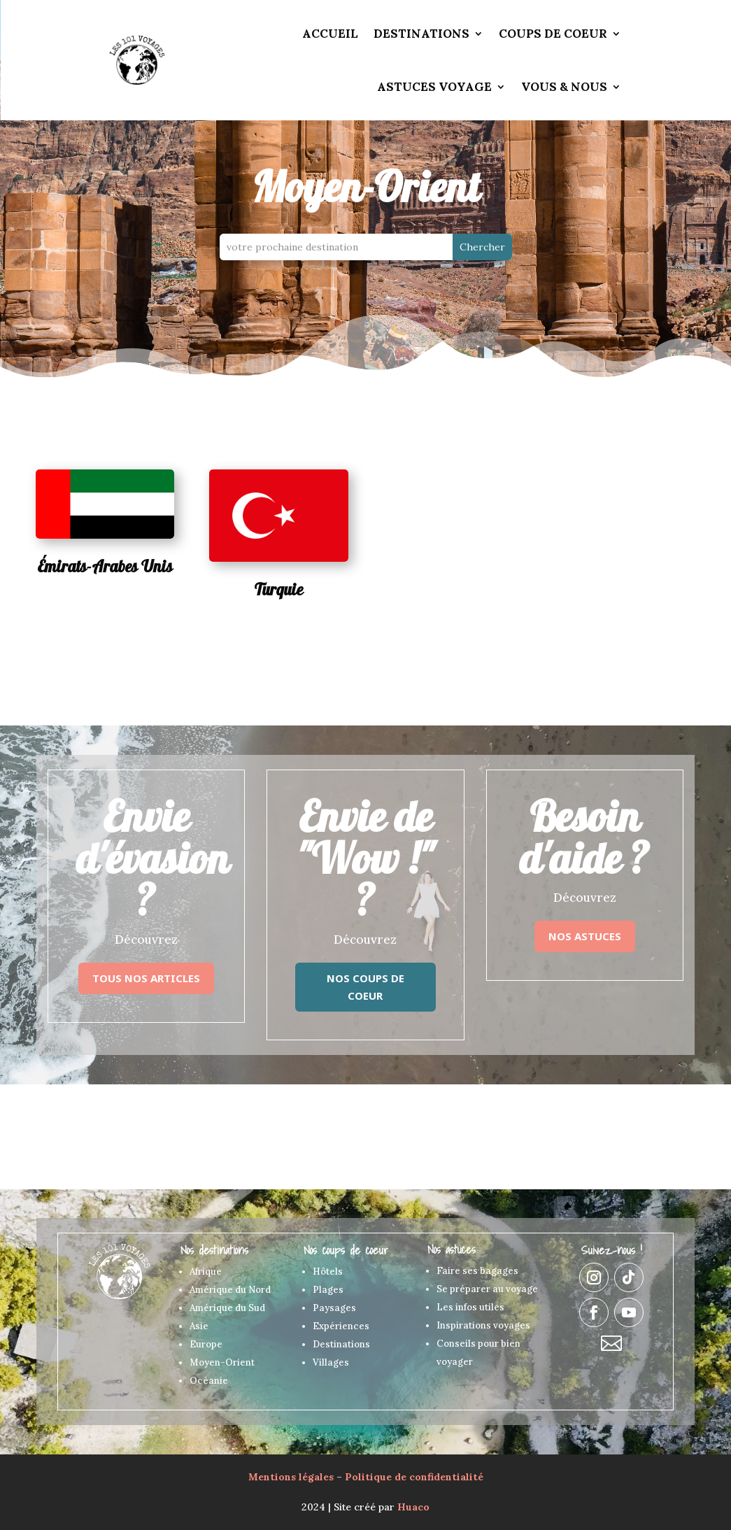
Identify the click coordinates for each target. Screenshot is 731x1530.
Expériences (341, 1326)
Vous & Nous (564, 86)
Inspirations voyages (483, 1325)
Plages (328, 1290)
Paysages (334, 1308)
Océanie (209, 1381)
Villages (331, 1362)
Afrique (206, 1271)
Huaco (413, 1507)
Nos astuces (584, 936)
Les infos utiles (470, 1307)
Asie (199, 1326)
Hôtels (328, 1271)
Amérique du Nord (230, 1290)
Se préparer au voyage (487, 1289)
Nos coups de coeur (365, 987)
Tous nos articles (146, 978)
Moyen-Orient (222, 1362)
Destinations (421, 33)
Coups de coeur (553, 33)
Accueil (330, 33)
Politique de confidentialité (414, 1477)
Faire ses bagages (477, 1271)
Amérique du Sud (227, 1308)
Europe (206, 1344)
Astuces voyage (434, 86)
